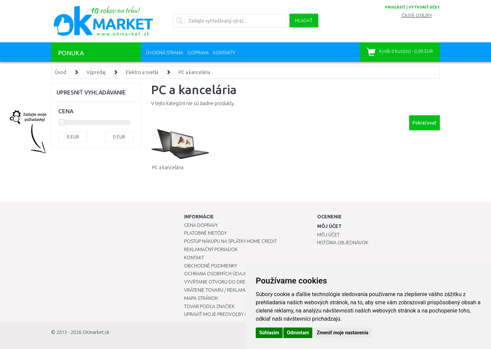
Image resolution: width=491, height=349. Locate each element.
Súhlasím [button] (269, 332)
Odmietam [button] (298, 332)
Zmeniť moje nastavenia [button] (342, 332)
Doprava (198, 52)
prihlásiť (395, 7)
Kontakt (194, 257)
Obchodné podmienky (210, 265)
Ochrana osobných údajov (217, 273)
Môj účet (328, 234)
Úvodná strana (164, 52)
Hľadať (304, 20)
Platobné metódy (205, 233)
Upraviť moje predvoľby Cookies (224, 314)
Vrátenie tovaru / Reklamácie (219, 290)
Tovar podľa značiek (209, 306)
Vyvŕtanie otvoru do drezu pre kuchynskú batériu (245, 282)
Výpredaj (96, 72)
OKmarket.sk (96, 332)
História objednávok (342, 242)
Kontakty (224, 52)
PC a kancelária (194, 72)
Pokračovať (424, 123)
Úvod (60, 72)
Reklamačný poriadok (211, 249)
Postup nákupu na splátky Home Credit (230, 241)
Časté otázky (417, 15)
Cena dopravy (201, 225)
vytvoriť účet (424, 7)
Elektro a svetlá (142, 72)
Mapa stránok (201, 298)
